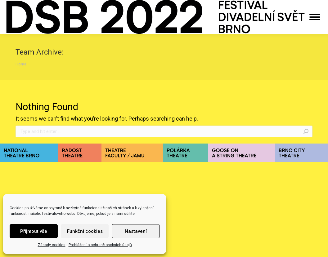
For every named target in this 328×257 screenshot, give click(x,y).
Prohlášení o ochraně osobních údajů (100, 245)
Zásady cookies (51, 245)
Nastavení (136, 231)
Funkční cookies (85, 231)
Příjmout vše (33, 231)
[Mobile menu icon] (315, 17)
